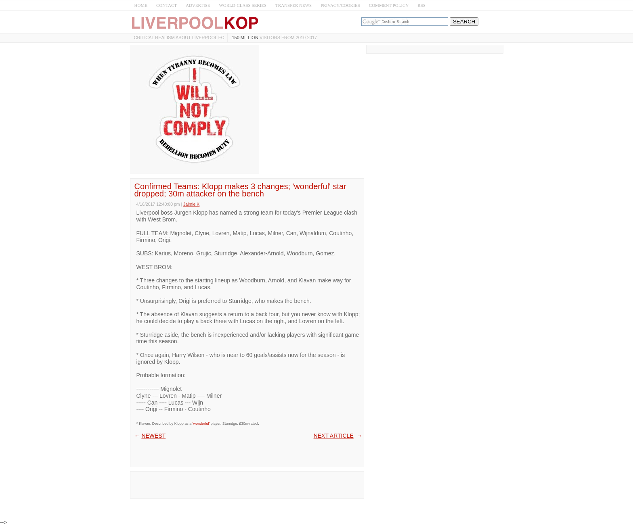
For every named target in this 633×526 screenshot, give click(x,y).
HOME (140, 5)
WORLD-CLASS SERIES (242, 5)
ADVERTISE (198, 5)
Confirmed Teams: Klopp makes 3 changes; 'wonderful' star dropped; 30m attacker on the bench (240, 190)
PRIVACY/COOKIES (340, 5)
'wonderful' (201, 424)
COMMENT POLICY (389, 5)
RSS (421, 5)
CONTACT (166, 5)
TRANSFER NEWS (293, 5)
